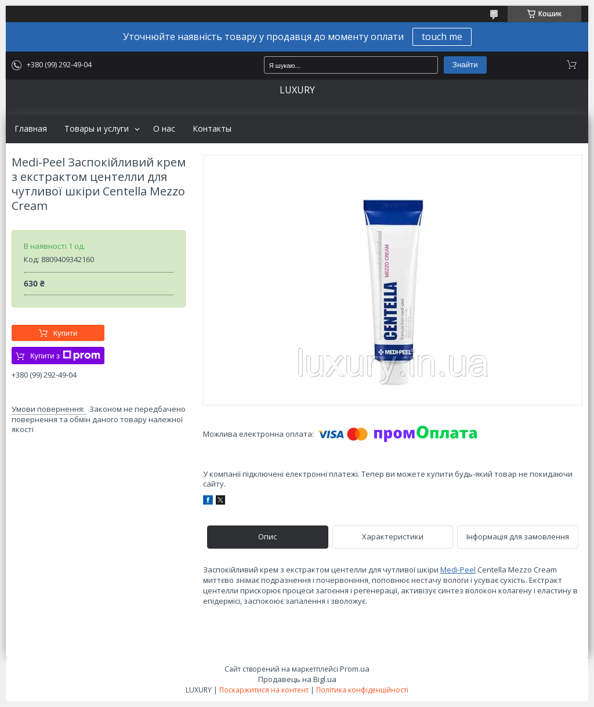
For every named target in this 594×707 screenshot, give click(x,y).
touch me (442, 36)
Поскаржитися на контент (264, 690)
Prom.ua (355, 669)
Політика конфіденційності (362, 690)
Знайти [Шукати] (465, 64)
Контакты (212, 129)
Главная (31, 129)
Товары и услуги (96, 129)
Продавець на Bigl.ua (297, 679)
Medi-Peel (458, 569)
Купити (65, 333)
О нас (164, 129)
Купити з (65, 355)
